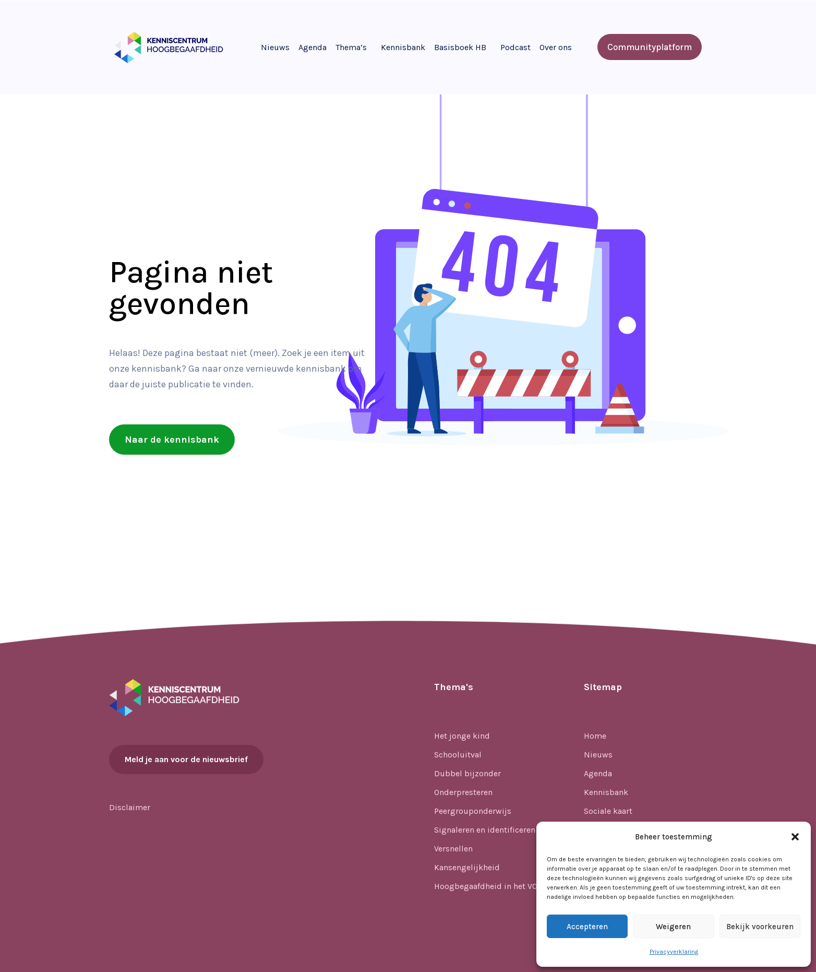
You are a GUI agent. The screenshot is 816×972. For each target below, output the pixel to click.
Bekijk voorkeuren (760, 926)
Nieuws (275, 47)
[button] (795, 837)
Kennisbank (403, 47)
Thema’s (351, 47)
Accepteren (587, 926)
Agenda (312, 47)
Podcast (515, 47)
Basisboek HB (460, 47)
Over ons (555, 47)
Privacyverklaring (674, 951)
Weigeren (673, 926)
